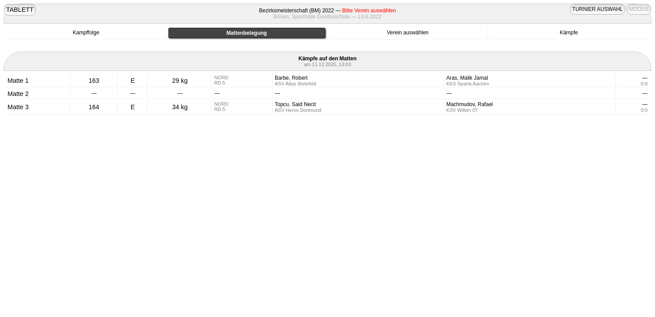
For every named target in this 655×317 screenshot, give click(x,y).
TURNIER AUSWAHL (597, 9)
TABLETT (19, 9)
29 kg (180, 80)
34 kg (180, 107)
